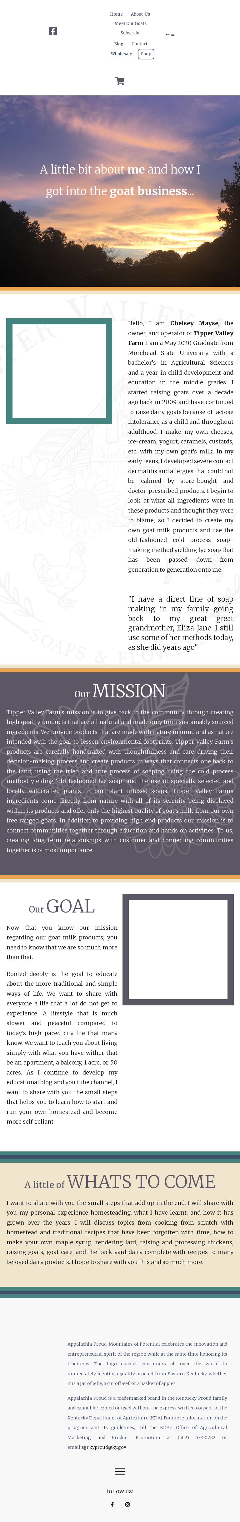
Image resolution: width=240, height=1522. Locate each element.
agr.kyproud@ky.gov (103, 1447)
